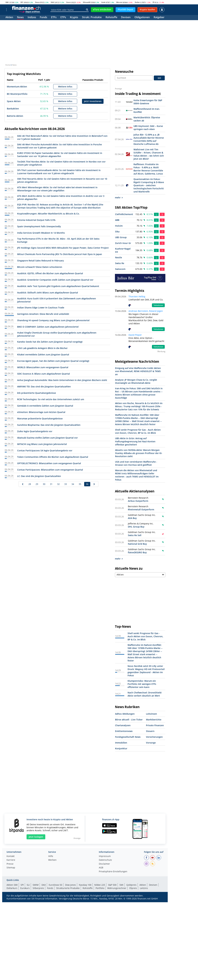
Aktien (9, 17)
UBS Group (121, 237)
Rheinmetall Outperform (141, 509)
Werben (52, 860)
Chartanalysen (123, 725)
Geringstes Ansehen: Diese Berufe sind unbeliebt (43, 313)
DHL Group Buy (136, 526)
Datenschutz (105, 860)
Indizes (32, 17)
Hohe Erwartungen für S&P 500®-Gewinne (148, 102)
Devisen (126, 17)
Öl (153, 2)
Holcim (119, 225)
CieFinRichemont (124, 214)
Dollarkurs (12, 888)
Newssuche (124, 71)
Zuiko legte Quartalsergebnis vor (34, 431)
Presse (10, 864)
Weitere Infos (65, 86)
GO (159, 77)
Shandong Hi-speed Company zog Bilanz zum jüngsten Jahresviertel (53, 320)
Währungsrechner (116, 888)
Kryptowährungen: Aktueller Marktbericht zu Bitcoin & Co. (48, 213)
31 (51, 484)
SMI (7, 2)
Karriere (11, 860)
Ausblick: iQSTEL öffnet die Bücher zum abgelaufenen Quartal (50, 273)
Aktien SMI (12, 884)
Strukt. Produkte (92, 17)
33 (65, 484)
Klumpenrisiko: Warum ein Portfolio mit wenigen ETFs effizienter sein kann (142, 684)
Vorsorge (151, 742)
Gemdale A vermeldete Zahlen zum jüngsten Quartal (45, 405)
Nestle (118, 257)
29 (37, 484)
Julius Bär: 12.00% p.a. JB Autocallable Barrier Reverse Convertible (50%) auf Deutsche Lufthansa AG (149, 139)
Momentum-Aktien (17, 86)
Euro (68, 2)
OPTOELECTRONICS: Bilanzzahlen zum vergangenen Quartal (49, 463)
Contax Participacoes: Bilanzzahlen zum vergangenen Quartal (50, 469)
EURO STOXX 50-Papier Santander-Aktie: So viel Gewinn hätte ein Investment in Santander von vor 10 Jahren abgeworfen (59, 155)
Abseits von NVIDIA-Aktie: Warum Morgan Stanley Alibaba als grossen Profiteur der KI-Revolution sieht (138, 453)
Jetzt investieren (92, 101)
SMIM (36, 884)
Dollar (137, 2)
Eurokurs (25, 888)
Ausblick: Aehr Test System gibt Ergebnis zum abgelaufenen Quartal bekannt (58, 286)
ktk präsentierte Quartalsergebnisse (36, 392)
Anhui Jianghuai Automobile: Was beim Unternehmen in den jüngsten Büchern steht (62, 380)
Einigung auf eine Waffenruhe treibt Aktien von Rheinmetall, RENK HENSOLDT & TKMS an (138, 371)
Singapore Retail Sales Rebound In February (40, 260)
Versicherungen (154, 736)
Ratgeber (159, 17)
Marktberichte (153, 719)
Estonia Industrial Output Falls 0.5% (36, 219)
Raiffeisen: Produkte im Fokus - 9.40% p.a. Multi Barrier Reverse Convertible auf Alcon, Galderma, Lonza (148, 169)
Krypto (74, 17)
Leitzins (144, 888)
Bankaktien (13, 108)
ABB (117, 219)
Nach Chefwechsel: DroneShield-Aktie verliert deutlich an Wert (145, 694)
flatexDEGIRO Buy (137, 552)
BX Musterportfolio (17, 93)
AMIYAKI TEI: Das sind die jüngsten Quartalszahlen (44, 386)
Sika (117, 231)
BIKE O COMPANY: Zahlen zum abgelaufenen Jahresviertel (48, 326)
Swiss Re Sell (134, 535)
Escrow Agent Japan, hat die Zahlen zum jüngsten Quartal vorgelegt (53, 360)
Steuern (150, 731)
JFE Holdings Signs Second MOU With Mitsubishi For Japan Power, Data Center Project (63, 247)
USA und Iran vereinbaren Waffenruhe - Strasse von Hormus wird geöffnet (136, 463)
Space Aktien (14, 101)
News (20, 17)
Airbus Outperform (138, 500)
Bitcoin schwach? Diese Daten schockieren (39, 266)
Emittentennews (124, 731)
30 (44, 484)
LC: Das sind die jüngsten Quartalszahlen (39, 476)
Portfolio (100, 888)
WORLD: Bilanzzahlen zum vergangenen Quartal (42, 367)
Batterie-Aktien (15, 115)
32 (58, 484)
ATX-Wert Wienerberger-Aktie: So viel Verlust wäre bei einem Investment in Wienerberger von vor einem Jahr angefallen (57, 189)
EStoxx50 (86, 2)
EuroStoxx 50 (55, 884)
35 (80, 484)
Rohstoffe (111, 17)
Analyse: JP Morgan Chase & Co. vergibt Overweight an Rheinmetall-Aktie (136, 381)
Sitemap (11, 867)
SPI (21, 2)
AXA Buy (132, 518)
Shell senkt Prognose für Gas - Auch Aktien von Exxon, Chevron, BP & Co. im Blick (138, 431)
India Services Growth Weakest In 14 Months (41, 232)
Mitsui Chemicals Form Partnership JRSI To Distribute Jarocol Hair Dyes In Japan (59, 254)
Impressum (105, 856)
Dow (37, 2)
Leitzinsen (151, 713)
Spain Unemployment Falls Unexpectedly (39, 226)
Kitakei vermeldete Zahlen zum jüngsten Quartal (43, 354)
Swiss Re (119, 263)
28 (29, 484)
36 (87, 484)
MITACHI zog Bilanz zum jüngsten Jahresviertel (42, 444)
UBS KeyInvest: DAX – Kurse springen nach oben (148, 128)
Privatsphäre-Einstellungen (113, 871)
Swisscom (120, 268)
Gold (103, 2)
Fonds (43, 17)
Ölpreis (133, 888)
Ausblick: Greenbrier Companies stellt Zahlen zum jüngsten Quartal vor (55, 279)
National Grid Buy (137, 543)
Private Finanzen (155, 725)
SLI (28, 884)
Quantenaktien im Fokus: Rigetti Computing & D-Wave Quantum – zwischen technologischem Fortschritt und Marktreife (149, 185)
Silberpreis (38, 888)
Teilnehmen (158, 305)
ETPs (63, 17)
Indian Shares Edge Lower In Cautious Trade (40, 307)
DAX (52, 2)
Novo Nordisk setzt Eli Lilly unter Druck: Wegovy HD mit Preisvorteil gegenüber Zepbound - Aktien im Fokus (146, 671)
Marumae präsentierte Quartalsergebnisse (40, 418)
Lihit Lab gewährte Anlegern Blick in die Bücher (42, 348)
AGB (101, 867)
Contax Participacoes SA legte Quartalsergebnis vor (44, 450)
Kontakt (11, 856)
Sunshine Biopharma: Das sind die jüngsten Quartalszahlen (48, 424)
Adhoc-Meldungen (125, 713)
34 (73, 484)
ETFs (54, 17)
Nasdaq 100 (85, 884)
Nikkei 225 (99, 884)
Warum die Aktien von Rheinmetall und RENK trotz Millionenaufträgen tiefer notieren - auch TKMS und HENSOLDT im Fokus (136, 475)
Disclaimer (104, 864)
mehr (119, 197)
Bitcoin (119, 2)
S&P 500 (112, 884)
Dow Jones (70, 884)
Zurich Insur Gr (123, 243)
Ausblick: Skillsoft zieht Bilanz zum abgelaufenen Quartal (47, 292)
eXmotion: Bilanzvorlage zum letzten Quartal (41, 412)
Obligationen (142, 17)
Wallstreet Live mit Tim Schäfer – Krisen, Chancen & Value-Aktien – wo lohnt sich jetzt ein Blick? (149, 154)
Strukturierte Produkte (68, 888)
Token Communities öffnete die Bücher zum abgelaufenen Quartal (52, 456)
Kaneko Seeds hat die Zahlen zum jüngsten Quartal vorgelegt (50, 341)
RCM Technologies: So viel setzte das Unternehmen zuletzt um (50, 399)
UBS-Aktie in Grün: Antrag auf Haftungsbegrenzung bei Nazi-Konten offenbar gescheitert (135, 441)
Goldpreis (131, 884)
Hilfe (50, 856)
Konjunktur (121, 748)
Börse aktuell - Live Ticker (129, 719)
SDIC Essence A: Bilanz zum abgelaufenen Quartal (43, 373)
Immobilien (121, 742)
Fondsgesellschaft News (128, 736)
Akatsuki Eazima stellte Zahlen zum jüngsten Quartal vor (47, 437)
